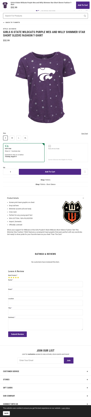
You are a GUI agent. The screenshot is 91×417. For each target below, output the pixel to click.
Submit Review (17, 334)
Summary (11, 317)
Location (11, 298)
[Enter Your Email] (40, 360)
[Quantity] (10, 172)
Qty (4, 167)
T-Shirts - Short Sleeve (45, 184)
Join (69, 360)
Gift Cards (8, 388)
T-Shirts (45, 180)
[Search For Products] (39, 16)
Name (10, 280)
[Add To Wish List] (85, 172)
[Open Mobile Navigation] (4, 9)
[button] (74, 9)
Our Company (9, 396)
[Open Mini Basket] (86, 9)
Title (9, 308)
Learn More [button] (66, 408)
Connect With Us (10, 404)
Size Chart (84, 133)
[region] (45, 219)
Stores (6, 379)
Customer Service (11, 371)
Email (10, 289)
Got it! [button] (6, 413)
